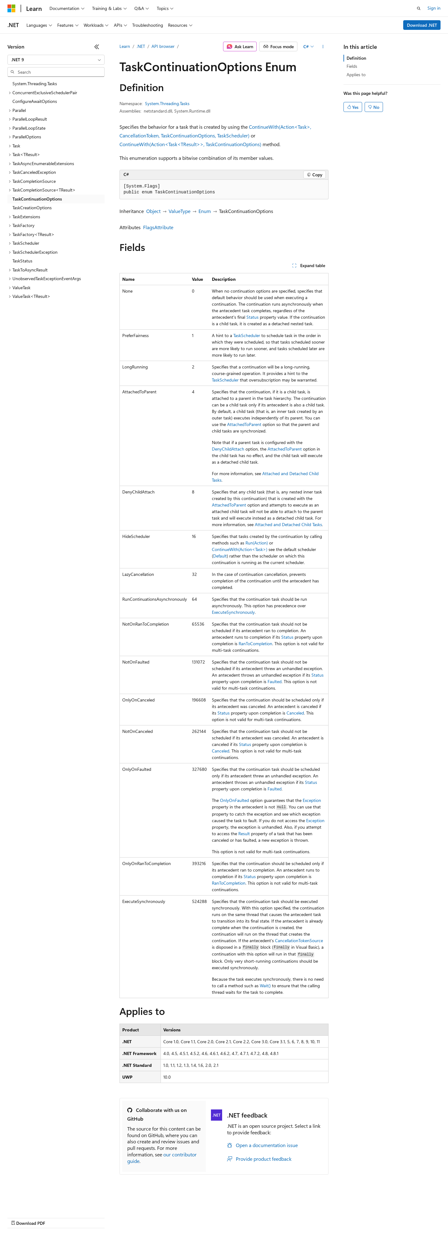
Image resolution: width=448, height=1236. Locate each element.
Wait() (265, 985)
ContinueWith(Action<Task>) (239, 549)
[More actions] (323, 47)
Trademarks (258, 1217)
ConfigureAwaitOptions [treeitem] (34, 101)
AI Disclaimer (19, 1217)
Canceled (295, 713)
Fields (352, 66)
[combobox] (56, 60)
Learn (124, 46)
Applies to (356, 74)
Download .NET (422, 25)
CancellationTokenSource (299, 940)
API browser (163, 46)
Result (244, 833)
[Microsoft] (11, 8)
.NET (141, 46)
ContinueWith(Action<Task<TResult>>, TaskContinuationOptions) (190, 144)
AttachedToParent (244, 424)
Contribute (111, 1217)
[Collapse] (97, 46)
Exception (312, 800)
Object (153, 211)
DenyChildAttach (228, 449)
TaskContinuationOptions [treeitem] (37, 199)
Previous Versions (56, 1217)
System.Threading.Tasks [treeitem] (34, 83)
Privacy (136, 1217)
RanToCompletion (255, 643)
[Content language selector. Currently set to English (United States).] (35, 1202)
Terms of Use (227, 1217)
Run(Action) (256, 543)
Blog (85, 1217)
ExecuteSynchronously (233, 612)
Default (220, 556)
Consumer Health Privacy (179, 1217)
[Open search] (419, 8)
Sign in (434, 8)
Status (252, 317)
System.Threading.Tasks (167, 103)
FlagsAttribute (158, 227)
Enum (204, 211)
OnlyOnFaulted (234, 800)
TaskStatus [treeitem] (22, 261)
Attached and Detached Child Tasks (288, 524)
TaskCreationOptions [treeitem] (32, 208)
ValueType (179, 211)
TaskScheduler (246, 335)
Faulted (275, 681)
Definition (356, 58)
